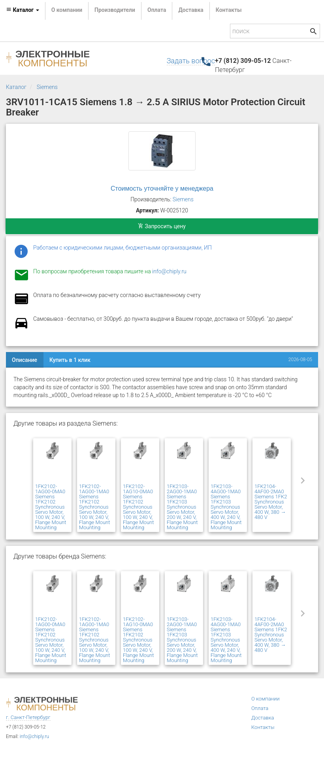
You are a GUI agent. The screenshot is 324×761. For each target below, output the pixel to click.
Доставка (190, 10)
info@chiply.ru (169, 271)
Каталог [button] (22, 10)
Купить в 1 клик (69, 360)
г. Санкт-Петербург (28, 717)
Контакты (229, 10)
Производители (114, 10)
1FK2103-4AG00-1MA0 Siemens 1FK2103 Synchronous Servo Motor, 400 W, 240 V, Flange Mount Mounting (226, 506)
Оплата (156, 10)
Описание (24, 360)
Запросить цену (162, 226)
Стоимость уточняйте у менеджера (162, 188)
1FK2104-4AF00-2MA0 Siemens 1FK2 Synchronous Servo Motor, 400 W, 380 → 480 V (270, 501)
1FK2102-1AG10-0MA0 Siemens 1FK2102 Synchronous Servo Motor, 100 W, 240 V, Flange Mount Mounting (138, 506)
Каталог (16, 87)
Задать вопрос (191, 61)
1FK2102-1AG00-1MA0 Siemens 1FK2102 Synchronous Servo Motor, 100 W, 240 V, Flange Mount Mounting (94, 506)
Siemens (47, 87)
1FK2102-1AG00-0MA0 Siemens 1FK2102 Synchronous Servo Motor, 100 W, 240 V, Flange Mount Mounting (50, 506)
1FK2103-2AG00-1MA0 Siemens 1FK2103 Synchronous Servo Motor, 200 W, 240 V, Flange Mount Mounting (182, 506)
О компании (66, 10)
